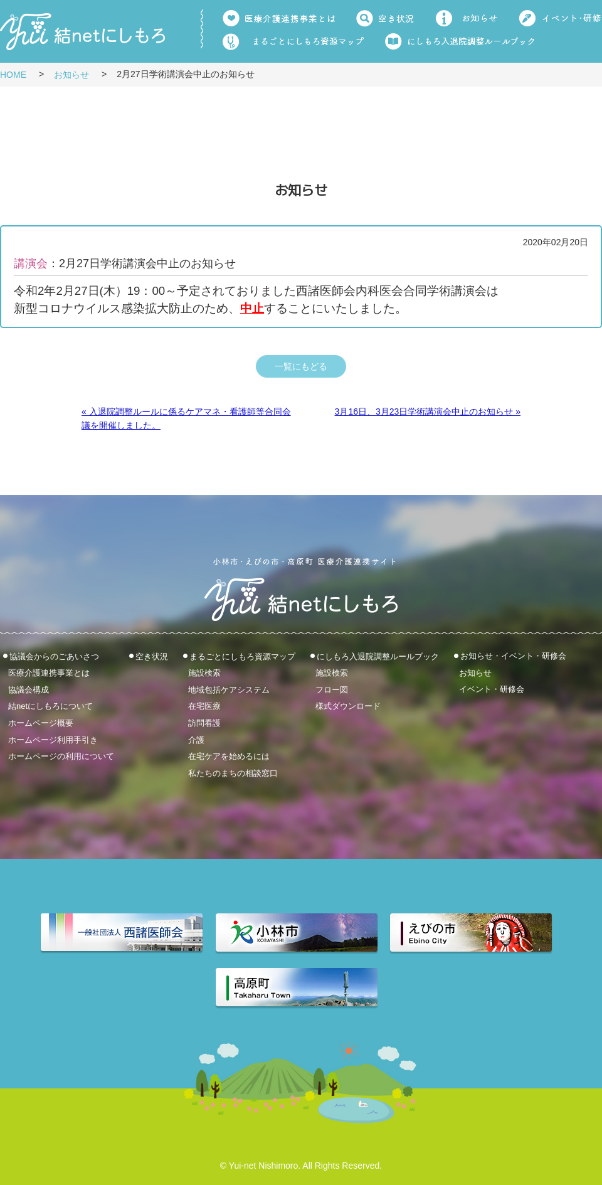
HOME (13, 75)
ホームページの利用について (61, 756)
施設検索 (204, 673)
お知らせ (71, 75)
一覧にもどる (301, 366)
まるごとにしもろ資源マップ (242, 656)
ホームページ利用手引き (53, 739)
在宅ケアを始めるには (229, 756)
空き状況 (151, 656)
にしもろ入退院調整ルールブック (378, 656)
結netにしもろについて (50, 706)
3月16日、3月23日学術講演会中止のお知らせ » (427, 412)
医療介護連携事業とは (49, 673)
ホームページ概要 (40, 723)
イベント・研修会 (491, 689)
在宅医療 (204, 706)
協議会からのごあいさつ (54, 656)
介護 (196, 739)
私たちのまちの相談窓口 (233, 772)
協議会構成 (28, 689)
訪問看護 (204, 723)
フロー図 (331, 689)
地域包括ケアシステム (229, 689)
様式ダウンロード (348, 706)
